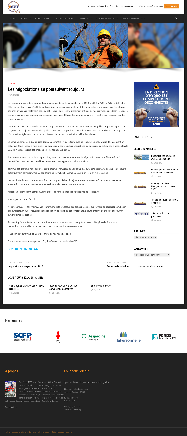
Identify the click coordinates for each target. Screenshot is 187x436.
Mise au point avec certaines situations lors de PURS (164, 171)
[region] (93, 50)
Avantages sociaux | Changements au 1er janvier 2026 (164, 186)
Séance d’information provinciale (161, 215)
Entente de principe (101, 285)
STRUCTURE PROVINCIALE (64, 18)
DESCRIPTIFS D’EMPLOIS (132, 18)
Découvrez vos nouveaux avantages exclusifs (163, 157)
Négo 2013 (12, 84)
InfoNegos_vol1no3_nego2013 (23, 248)
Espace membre (171, 6)
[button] (7, 45)
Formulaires (140, 6)
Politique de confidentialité (107, 6)
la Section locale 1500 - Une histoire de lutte (40, 401)
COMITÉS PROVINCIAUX (106, 18)
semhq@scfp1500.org (72, 409)
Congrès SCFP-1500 (155, 6)
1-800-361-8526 (70, 400)
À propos (91, 6)
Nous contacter (127, 6)
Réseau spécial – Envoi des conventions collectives (63, 287)
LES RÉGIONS (84, 18)
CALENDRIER (143, 137)
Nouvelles (26, 18)
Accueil (13, 18)
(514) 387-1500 (72, 398)
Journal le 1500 (42, 18)
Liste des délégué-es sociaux (149, 266)
